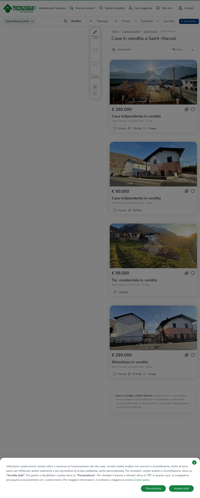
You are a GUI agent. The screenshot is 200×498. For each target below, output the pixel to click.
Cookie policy (141, 480)
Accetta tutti (181, 488)
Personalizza (153, 488)
